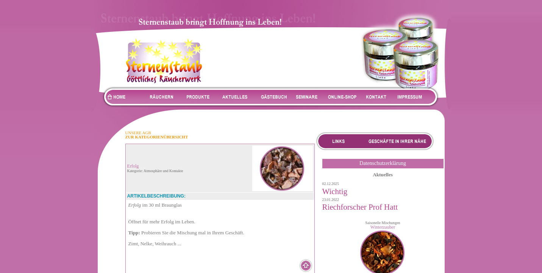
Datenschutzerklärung (382, 163)
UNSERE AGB (138, 132)
